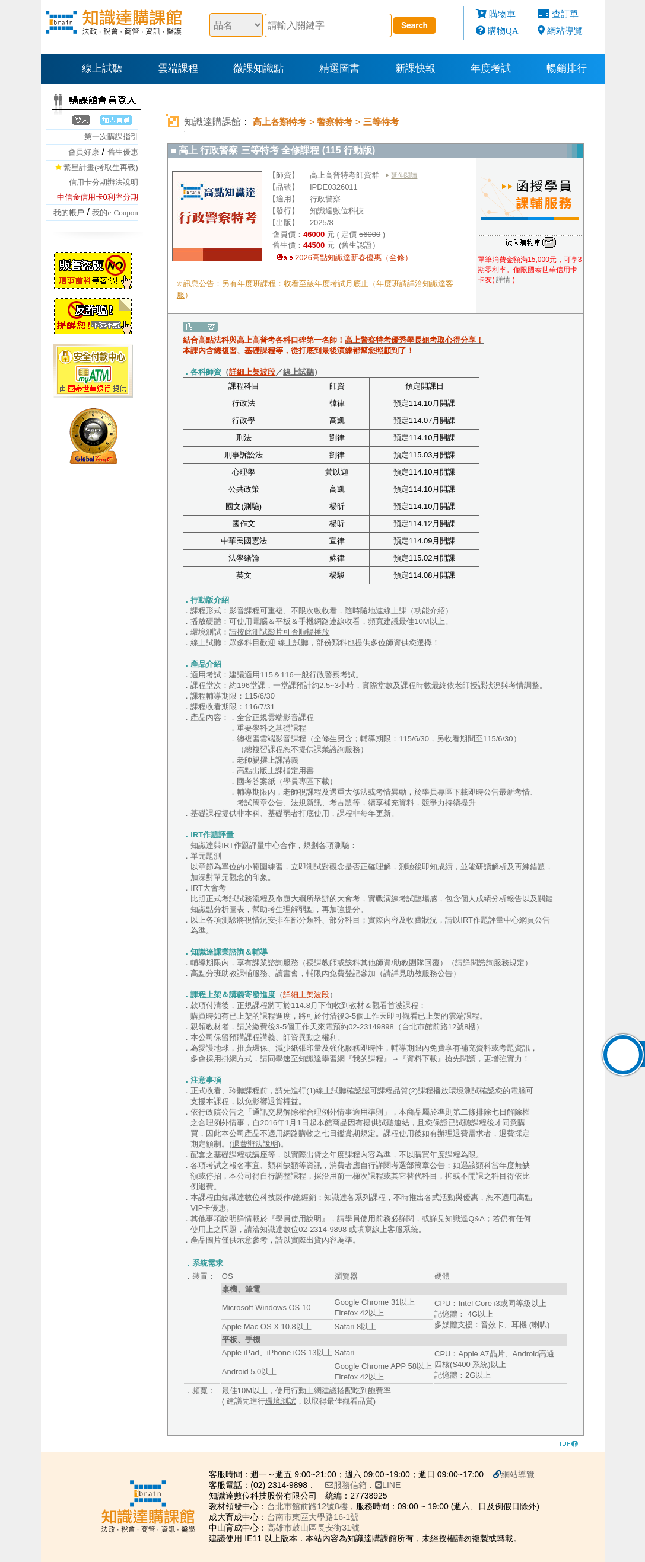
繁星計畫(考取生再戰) (100, 167)
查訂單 (565, 14)
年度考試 (491, 68)
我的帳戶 (68, 212)
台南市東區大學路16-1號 (312, 1517)
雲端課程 (178, 68)
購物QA (503, 30)
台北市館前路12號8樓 (307, 1506)
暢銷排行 (566, 68)
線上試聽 (102, 68)
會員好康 (83, 152)
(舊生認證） (358, 245)
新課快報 (415, 68)
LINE (388, 1485)
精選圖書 (339, 68)
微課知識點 (258, 68)
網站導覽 (565, 30)
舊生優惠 (122, 152)
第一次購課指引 (111, 136)
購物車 (502, 14)
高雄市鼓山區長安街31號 (313, 1527)
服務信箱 (346, 1485)
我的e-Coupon (115, 212)
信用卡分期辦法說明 (103, 182)
